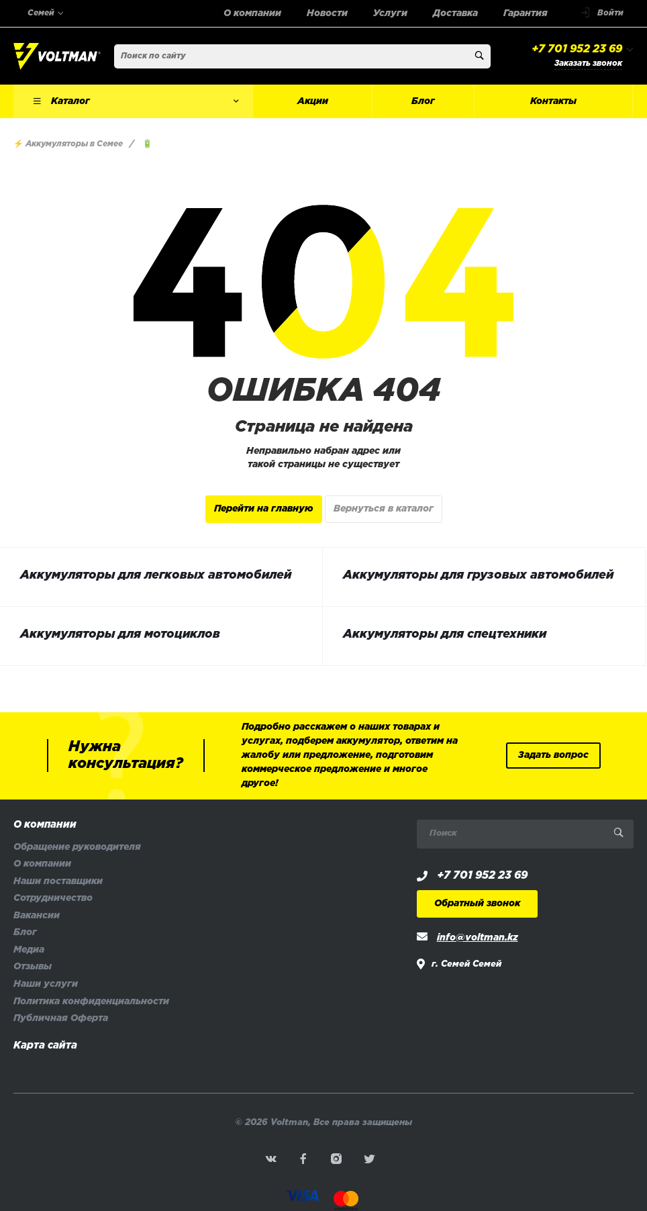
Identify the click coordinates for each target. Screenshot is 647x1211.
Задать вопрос (553, 755)
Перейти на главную (263, 509)
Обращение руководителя (77, 847)
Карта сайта (45, 1046)
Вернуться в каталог (384, 509)
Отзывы (32, 967)
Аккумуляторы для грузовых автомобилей (478, 575)
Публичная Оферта (60, 1018)
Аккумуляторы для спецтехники (444, 634)
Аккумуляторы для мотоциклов (120, 634)
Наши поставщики (58, 881)
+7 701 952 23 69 (577, 49)
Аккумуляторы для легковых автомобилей (155, 575)
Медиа (28, 950)
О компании (45, 825)
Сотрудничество (53, 898)
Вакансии (36, 916)
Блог (25, 932)
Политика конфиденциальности (91, 1002)
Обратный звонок (477, 904)
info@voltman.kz (477, 938)
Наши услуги (45, 984)
